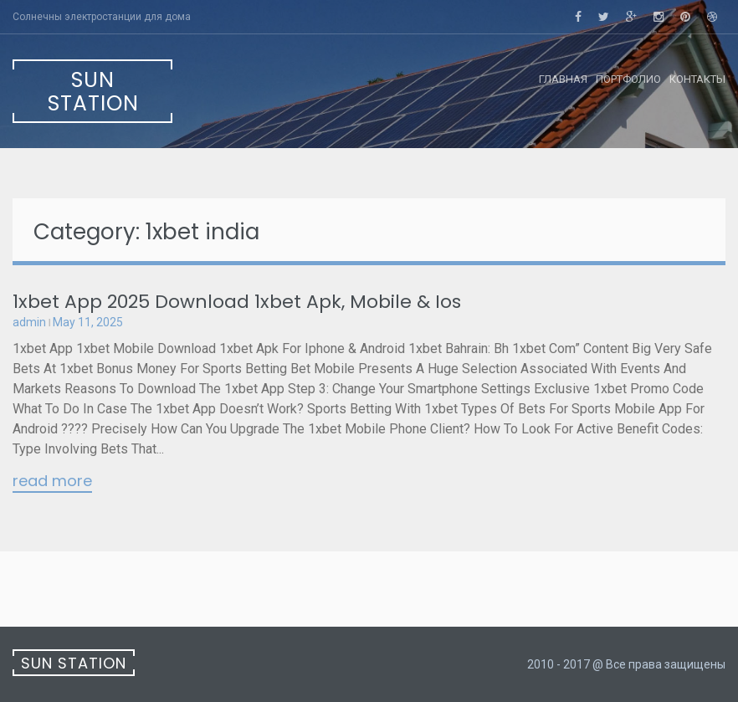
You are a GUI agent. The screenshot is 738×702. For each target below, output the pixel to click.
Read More (52, 482)
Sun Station (93, 91)
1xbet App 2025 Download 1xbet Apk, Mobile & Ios (237, 302)
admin (29, 322)
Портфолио (628, 79)
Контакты (697, 79)
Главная (563, 79)
